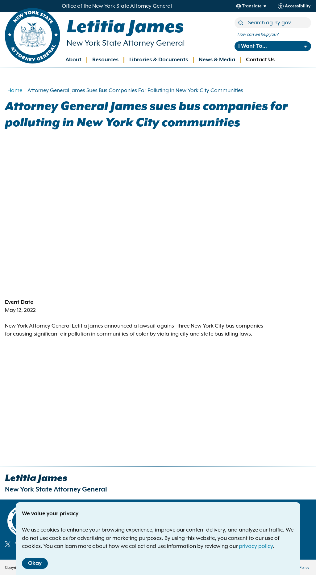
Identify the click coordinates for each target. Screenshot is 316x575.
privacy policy (256, 546)
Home (14, 91)
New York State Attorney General (126, 43)
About (73, 60)
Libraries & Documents (158, 60)
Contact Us (260, 60)
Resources (105, 60)
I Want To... (252, 46)
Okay (35, 563)
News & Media (217, 60)
